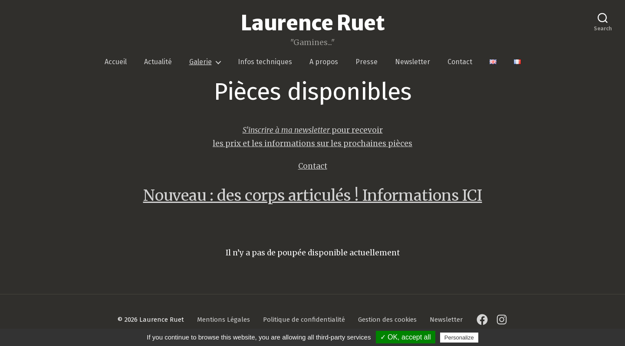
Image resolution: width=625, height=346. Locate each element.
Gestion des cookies (387, 321)
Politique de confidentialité (304, 321)
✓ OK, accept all (405, 337)
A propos (323, 63)
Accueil (116, 63)
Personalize (459, 337)
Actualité (158, 63)
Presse (366, 63)
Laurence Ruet (312, 24)
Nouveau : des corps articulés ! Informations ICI (312, 196)
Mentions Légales (223, 321)
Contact (459, 63)
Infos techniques (265, 63)
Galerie (200, 63)
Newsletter (412, 63)
